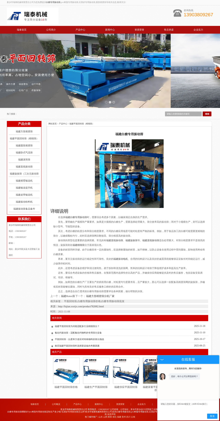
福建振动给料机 (24, 202)
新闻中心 (110, 29)
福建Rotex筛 (68, 296)
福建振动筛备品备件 (24, 209)
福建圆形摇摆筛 (24, 145)
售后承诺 (169, 29)
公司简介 (51, 29)
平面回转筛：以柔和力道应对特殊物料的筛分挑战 (79, 339)
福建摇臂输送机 (24, 180)
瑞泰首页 (21, 29)
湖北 (114, 417)
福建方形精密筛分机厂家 (100, 296)
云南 (133, 417)
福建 (119, 417)
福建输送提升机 (24, 187)
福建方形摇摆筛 (24, 131)
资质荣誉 (139, 29)
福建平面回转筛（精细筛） (24, 138)
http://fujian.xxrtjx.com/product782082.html (81, 306)
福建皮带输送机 (24, 195)
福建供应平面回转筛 (126, 387)
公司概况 (56, 404)
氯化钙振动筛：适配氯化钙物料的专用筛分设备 (78, 332)
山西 (105, 417)
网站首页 (52, 123)
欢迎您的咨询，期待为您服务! (188, 368)
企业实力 (198, 29)
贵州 (124, 417)
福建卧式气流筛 (24, 152)
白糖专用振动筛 (53, 2)
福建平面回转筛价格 (66, 387)
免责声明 (111, 414)
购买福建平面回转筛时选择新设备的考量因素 (77, 345)
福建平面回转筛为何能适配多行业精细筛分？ (77, 326)
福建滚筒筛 (24, 159)
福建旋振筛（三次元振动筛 (24, 173)
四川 (128, 417)
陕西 (110, 417)
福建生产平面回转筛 (96, 387)
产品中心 (80, 29)
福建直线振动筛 (24, 166)
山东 (100, 417)
